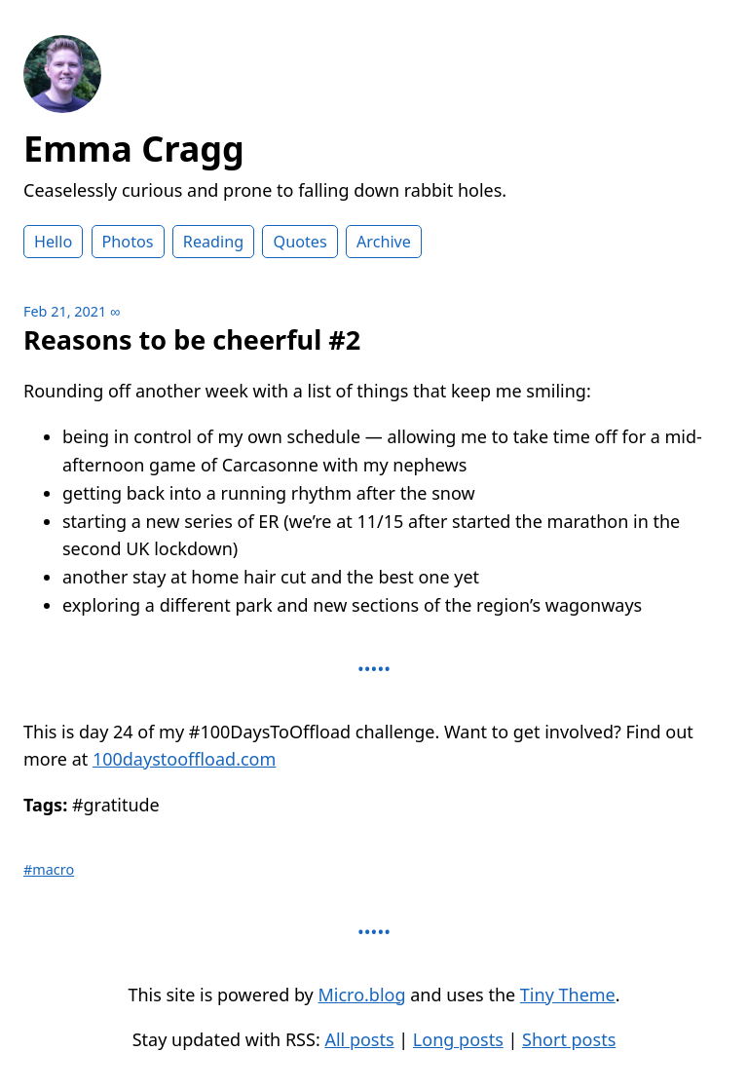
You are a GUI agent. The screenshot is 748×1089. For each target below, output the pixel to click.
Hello (53, 241)
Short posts (569, 1039)
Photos (128, 241)
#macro (48, 869)
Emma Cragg (133, 148)
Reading (213, 241)
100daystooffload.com (184, 758)
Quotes (299, 241)
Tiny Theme (568, 994)
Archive (383, 241)
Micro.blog (361, 994)
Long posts (458, 1039)
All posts (358, 1039)
